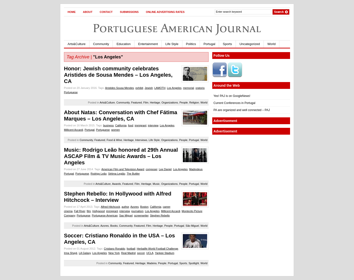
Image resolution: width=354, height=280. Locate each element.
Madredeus (196, 169)
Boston (144, 206)
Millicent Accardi (73, 129)
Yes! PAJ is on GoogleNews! (231, 96)
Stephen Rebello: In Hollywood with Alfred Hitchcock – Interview (117, 197)
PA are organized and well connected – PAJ (241, 110)
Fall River (79, 211)
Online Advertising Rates (165, 11)
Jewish (149, 87)
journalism (137, 211)
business (108, 125)
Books (114, 225)
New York (114, 253)
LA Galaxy (85, 253)
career (166, 206)
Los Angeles (174, 87)
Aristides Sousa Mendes (119, 87)
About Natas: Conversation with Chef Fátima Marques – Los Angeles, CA (120, 115)
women (115, 129)
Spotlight (194, 263)
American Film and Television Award (122, 169)
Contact (106, 11)
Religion (194, 102)
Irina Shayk (70, 253)
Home (72, 11)
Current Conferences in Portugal (234, 103)
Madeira (152, 263)
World (271, 44)
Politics (191, 44)
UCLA (149, 253)
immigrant (140, 125)
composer (151, 169)
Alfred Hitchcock (110, 206)
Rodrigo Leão (99, 173)
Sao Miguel (126, 215)
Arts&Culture (77, 44)
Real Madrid (128, 253)
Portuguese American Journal (177, 28)
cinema (68, 211)
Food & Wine (114, 140)
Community (101, 44)
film (89, 211)
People (183, 102)
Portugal (209, 44)
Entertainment (148, 44)
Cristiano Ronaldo (114, 248)
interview (153, 125)
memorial (188, 87)
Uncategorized (249, 44)
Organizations (169, 102)
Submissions (129, 11)
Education (123, 44)
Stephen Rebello (160, 215)
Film (146, 102)
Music (156, 183)
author (125, 206)
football (131, 248)
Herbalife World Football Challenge (157, 248)
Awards (116, 183)
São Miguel (192, 225)
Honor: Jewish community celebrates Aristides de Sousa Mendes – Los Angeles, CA (118, 74)
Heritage (155, 102)
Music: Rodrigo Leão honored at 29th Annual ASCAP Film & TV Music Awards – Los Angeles (121, 156)
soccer (141, 253)
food (130, 125)
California (120, 125)
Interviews (141, 140)
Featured (136, 102)
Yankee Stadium (164, 253)
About (87, 11)
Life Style (171, 44)
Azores (134, 206)
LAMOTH (160, 87)
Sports (227, 44)
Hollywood (98, 211)
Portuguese (71, 92)
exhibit (139, 87)
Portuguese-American (105, 215)
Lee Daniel (165, 169)
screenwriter (141, 215)
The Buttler (133, 173)
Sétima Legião (116, 173)
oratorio (199, 87)
